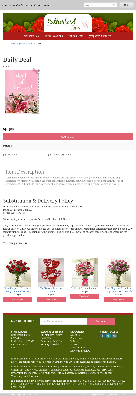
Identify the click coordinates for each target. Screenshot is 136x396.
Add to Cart (68, 136)
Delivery (75, 341)
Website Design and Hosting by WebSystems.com (104, 395)
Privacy (74, 344)
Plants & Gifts (75, 36)
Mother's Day (31, 36)
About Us (75, 335)
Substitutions (77, 347)
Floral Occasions (53, 36)
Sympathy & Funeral (100, 36)
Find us (15, 347)
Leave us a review (80, 350)
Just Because (24, 44)
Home (13, 44)
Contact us (76, 338)
